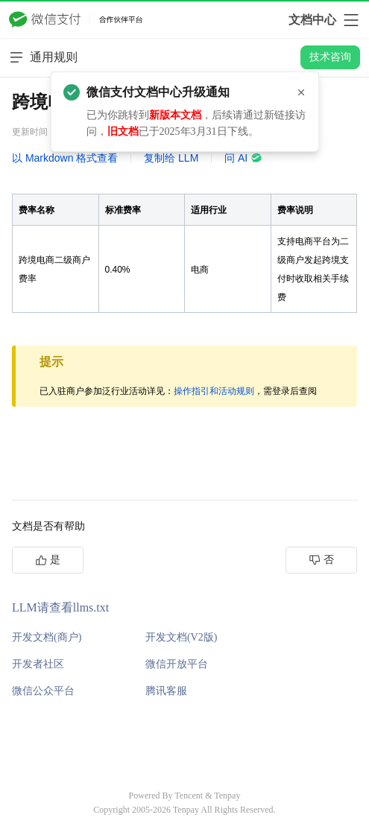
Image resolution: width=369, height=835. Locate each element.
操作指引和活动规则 (214, 391)
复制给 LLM (171, 158)
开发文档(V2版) (181, 637)
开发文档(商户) (46, 637)
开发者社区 (38, 664)
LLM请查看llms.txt (60, 607)
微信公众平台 (43, 690)
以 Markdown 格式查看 (65, 158)
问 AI (243, 158)
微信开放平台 (176, 664)
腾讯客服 (166, 690)
